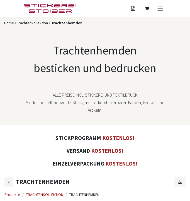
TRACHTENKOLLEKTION (44, 194)
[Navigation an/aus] (160, 8)
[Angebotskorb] (133, 8)
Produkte (12, 194)
